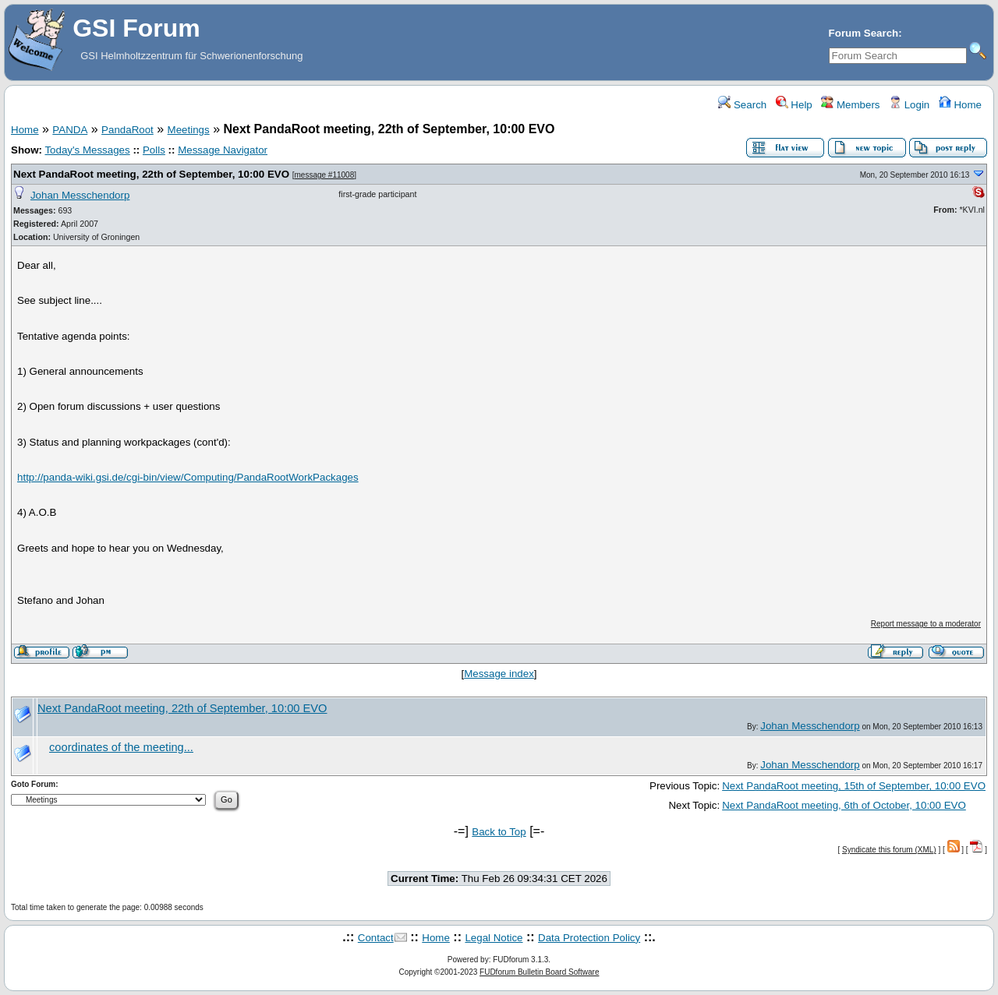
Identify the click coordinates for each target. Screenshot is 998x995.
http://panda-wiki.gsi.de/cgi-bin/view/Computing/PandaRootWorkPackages (188, 477)
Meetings (189, 130)
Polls (154, 150)
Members (850, 105)
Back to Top (499, 832)
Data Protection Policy (589, 938)
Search (742, 105)
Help (794, 105)
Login (909, 105)
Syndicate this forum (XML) (889, 849)
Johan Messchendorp (79, 195)
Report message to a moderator (926, 623)
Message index (499, 673)
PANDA (69, 130)
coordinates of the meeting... (121, 747)
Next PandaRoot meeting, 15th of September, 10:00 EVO (854, 786)
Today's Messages (86, 150)
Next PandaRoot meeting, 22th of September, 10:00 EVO (151, 174)
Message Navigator (222, 150)
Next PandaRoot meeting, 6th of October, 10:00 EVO (844, 805)
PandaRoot (127, 130)
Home (960, 105)
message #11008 (325, 175)
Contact (376, 938)
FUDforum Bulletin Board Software (539, 972)
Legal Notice (493, 938)
